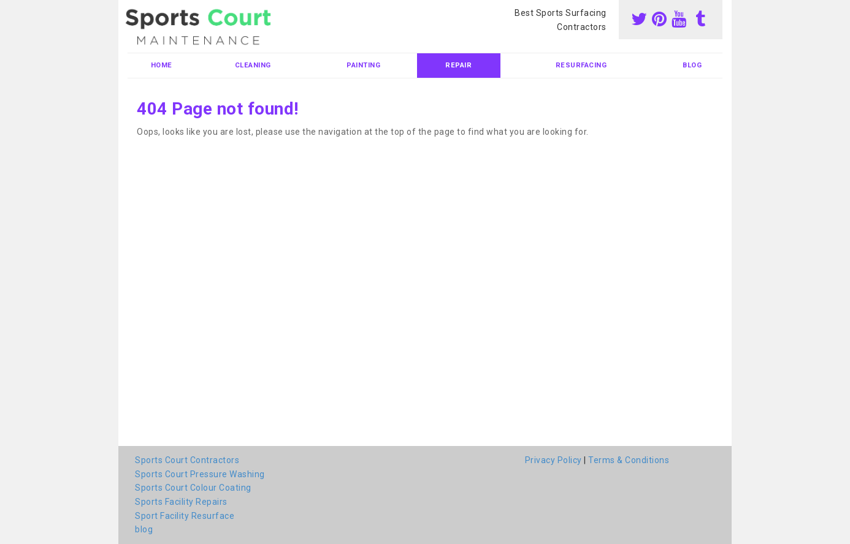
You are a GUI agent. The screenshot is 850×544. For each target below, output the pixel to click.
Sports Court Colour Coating (193, 488)
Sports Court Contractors (187, 460)
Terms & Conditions (628, 460)
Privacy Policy (553, 460)
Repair (458, 65)
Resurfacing (581, 65)
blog (692, 65)
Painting (363, 65)
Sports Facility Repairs (181, 502)
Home (161, 65)
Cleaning (253, 65)
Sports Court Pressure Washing (200, 474)
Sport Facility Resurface (184, 516)
